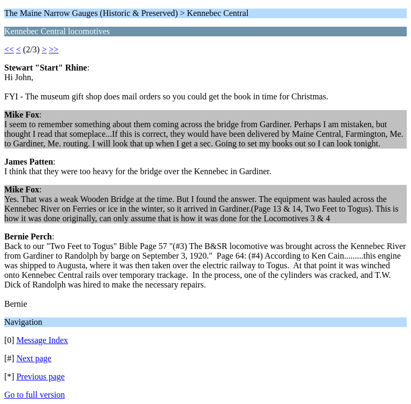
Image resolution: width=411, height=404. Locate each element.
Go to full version (34, 394)
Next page (34, 358)
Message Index (42, 340)
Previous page (41, 376)
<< (9, 49)
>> (53, 49)
